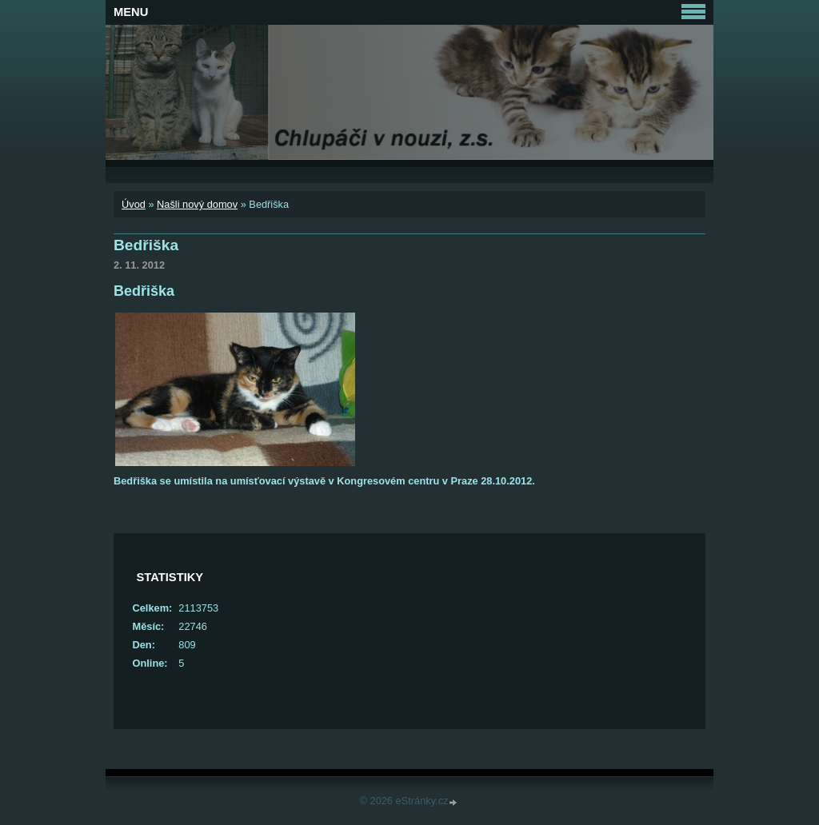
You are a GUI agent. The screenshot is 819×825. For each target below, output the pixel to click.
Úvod (134, 204)
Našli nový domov (197, 204)
